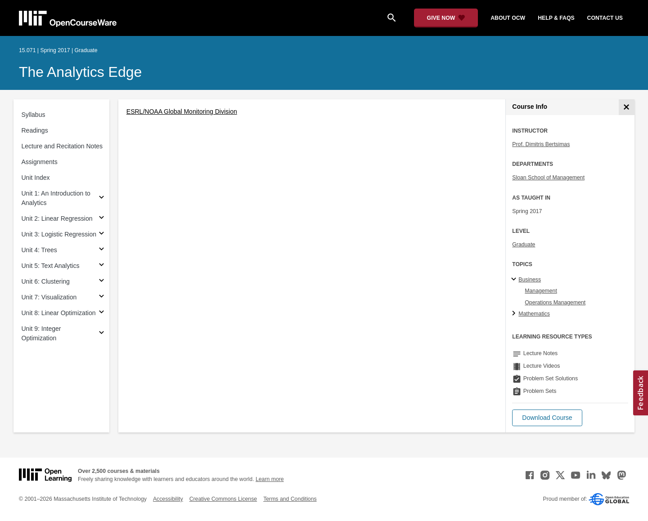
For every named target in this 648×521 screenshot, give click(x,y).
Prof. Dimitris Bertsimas (541, 144)
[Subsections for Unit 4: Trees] (101, 250)
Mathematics (533, 314)
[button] (547, 418)
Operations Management (555, 302)
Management (541, 291)
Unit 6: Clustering (46, 281)
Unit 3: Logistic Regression (59, 234)
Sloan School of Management (548, 177)
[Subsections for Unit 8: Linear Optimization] (101, 313)
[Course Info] (626, 107)
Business (529, 279)
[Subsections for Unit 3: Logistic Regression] (101, 234)
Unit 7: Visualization (49, 297)
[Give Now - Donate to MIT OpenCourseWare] (446, 18)
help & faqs (556, 18)
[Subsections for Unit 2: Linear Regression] (101, 219)
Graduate (523, 244)
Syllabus (33, 114)
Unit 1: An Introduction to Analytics (56, 198)
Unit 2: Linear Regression (57, 218)
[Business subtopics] (515, 279)
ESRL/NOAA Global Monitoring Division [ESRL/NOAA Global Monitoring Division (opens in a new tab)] (181, 111)
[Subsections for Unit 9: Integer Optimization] (101, 334)
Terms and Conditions (289, 499)
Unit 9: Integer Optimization (41, 333)
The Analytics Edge (80, 72)
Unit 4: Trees (39, 250)
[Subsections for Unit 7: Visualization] (101, 297)
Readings (35, 130)
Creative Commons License (223, 499)
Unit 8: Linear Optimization (59, 312)
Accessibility (168, 499)
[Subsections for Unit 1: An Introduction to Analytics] (101, 198)
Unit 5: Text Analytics (51, 265)
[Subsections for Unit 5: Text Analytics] (101, 266)
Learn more (270, 479)
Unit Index (36, 177)
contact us (605, 18)
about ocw (507, 18)
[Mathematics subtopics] (515, 314)
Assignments (40, 161)
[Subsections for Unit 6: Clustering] (101, 282)
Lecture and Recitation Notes (62, 146)
